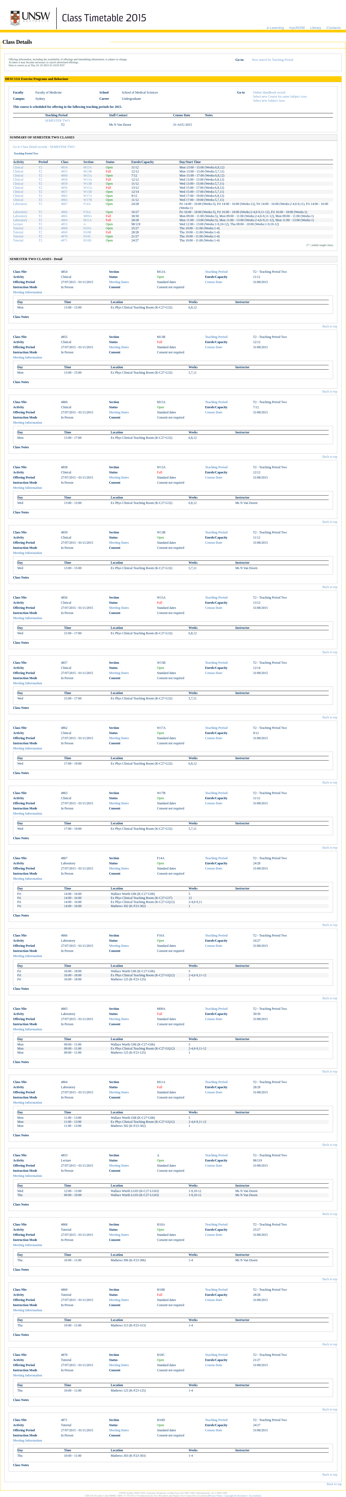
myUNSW (297, 28)
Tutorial (18, 228)
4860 (64, 175)
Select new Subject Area (269, 100)
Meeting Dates (119, 282)
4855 (64, 171)
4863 (64, 200)
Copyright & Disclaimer (236, 1495)
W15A (87, 188)
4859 (64, 183)
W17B (87, 200)
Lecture (18, 224)
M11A (87, 220)
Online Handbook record (269, 92)
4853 (64, 224)
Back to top (329, 326)
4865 (64, 216)
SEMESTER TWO (57, 120)
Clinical (18, 167)
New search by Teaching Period (272, 60)
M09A (87, 216)
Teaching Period (216, 272)
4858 (64, 179)
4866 (64, 212)
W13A (87, 179)
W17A (87, 196)
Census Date (213, 282)
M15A (87, 175)
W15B (87, 192)
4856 (64, 188)
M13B (87, 171)
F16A (87, 212)
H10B (87, 232)
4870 (64, 236)
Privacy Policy (215, 1495)
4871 (64, 240)
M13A (87, 167)
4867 (64, 204)
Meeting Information (27, 292)
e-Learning (275, 28)
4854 (64, 167)
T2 (40, 167)
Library (315, 28)
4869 (64, 232)
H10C (87, 236)
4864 (64, 220)
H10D (87, 240)
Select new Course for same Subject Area (280, 96)
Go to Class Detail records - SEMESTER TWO (44, 147)
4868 (64, 228)
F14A (87, 204)
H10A (87, 228)
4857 (64, 192)
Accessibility (255, 1495)
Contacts (334, 28)
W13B (87, 183)
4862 (64, 196)
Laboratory (20, 204)
